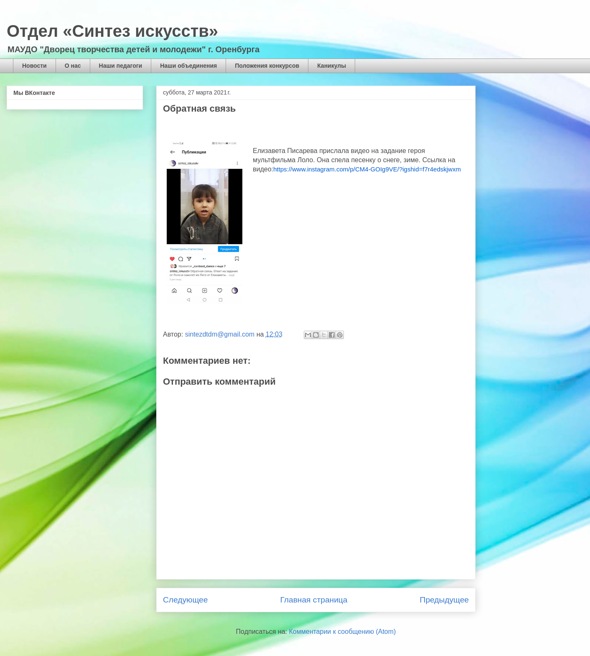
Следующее (185, 599)
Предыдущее (444, 599)
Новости (34, 65)
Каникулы (331, 65)
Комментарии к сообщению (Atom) (342, 631)
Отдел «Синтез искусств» (112, 31)
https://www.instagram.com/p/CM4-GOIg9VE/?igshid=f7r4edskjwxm (367, 169)
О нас (73, 65)
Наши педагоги (120, 65)
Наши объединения (188, 65)
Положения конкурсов (267, 65)
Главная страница (313, 599)
